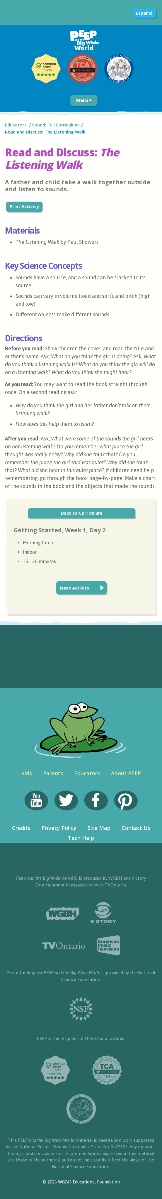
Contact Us (136, 827)
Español (144, 13)
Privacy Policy (59, 827)
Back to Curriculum (81, 513)
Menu (84, 100)
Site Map (99, 827)
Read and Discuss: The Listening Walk (45, 132)
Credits (21, 827)
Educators (16, 125)
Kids (26, 773)
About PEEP (126, 773)
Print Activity (24, 206)
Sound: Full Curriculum (55, 125)
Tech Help (81, 837)
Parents (53, 773)
